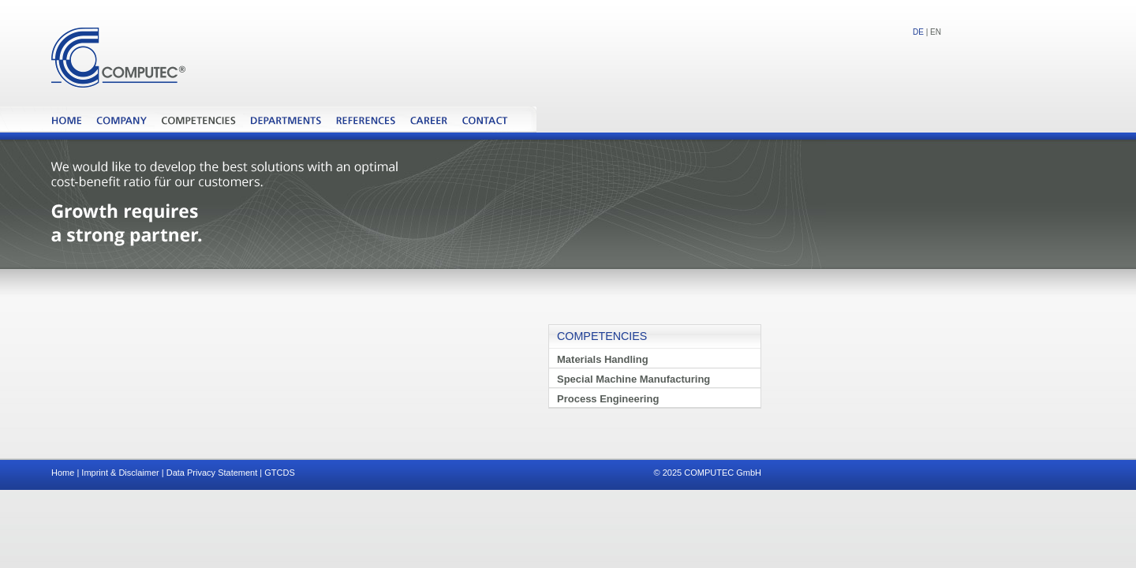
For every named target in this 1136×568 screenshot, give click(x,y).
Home (62, 472)
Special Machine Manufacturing (633, 379)
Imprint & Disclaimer (120, 472)
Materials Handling (602, 359)
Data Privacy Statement (212, 472)
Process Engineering (608, 399)
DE (918, 32)
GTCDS (279, 472)
